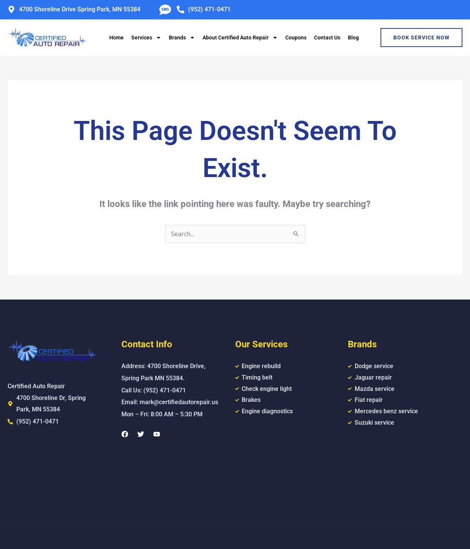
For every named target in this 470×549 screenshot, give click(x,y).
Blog (353, 38)
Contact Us (327, 38)
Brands (182, 37)
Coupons (296, 38)
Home (116, 38)
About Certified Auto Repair (240, 37)
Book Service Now (421, 38)
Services (146, 37)
